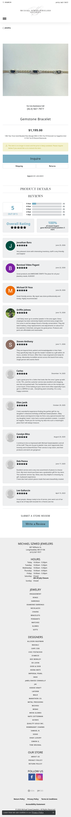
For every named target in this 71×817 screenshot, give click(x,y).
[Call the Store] (35, 552)
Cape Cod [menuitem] (35, 648)
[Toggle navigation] (4, 18)
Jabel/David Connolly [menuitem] (35, 681)
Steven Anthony (25, 341)
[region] (35, 70)
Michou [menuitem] (35, 706)
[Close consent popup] (53, 812)
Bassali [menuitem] (35, 645)
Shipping (19, 166)
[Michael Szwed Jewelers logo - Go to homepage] (35, 11)
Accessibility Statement (35, 804)
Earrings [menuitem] (35, 601)
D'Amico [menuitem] (35, 656)
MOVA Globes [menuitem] (35, 713)
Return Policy (35, 764)
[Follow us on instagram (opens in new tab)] (39, 777)
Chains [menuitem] (35, 612)
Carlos (20, 370)
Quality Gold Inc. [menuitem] (35, 723)
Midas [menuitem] (35, 709)
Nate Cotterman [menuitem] (35, 716)
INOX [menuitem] (35, 677)
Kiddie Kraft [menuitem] (36, 688)
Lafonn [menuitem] (35, 691)
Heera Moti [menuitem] (35, 670)
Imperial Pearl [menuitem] (35, 673)
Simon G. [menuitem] (35, 741)
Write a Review (35, 523)
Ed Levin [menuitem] (35, 663)
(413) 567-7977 (35, 108)
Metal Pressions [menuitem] (35, 702)
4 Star (28, 206)
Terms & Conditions (49, 799)
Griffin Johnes (24, 309)
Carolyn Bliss (23, 434)
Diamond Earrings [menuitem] (35, 605)
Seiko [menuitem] (35, 734)
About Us (35, 757)
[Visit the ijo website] (40, 791)
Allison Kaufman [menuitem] (35, 641)
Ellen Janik (22, 402)
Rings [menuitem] (35, 597)
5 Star (28, 203)
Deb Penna (22, 461)
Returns (52, 166)
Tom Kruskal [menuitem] (35, 745)
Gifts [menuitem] (35, 630)
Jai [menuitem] (35, 684)
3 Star (28, 209)
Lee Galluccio (23, 490)
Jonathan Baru (24, 242)
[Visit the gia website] (31, 791)
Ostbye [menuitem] (35, 720)
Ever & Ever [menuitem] (35, 666)
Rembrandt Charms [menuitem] (35, 727)
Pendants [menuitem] (35, 619)
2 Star (28, 212)
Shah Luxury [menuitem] (36, 738)
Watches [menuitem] (35, 622)
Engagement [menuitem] (35, 594)
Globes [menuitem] (35, 626)
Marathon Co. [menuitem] (35, 698)
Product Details (35, 189)
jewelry (8, 28)
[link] (61, 2)
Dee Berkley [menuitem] (35, 659)
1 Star (28, 214)
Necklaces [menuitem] (35, 608)
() (64, 203)
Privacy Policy (35, 760)
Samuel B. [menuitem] (35, 731)
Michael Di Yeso (25, 287)
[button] (7, 2)
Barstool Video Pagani (28, 264)
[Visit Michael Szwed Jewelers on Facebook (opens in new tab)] (31, 777)
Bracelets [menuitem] (35, 615)
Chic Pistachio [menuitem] (35, 652)
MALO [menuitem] (35, 695)
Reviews (35, 196)
